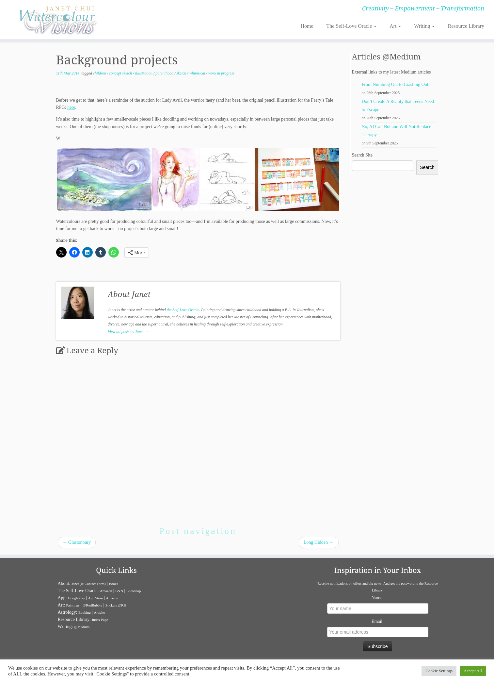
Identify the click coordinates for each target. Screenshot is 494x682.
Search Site (362, 155)
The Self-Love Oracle (351, 26)
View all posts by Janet (128, 331)
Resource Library (466, 26)
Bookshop (133, 591)
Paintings (73, 605)
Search (427, 167)
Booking (84, 612)
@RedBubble (92, 605)
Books (113, 584)
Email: (378, 621)
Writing (424, 26)
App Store (95, 598)
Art (395, 26)
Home (306, 26)
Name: (378, 597)
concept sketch (121, 73)
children (100, 73)
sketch (181, 73)
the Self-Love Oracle (183, 310)
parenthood (164, 73)
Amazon (106, 591)
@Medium (81, 627)
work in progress (221, 73)
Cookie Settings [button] (439, 670)
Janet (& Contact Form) (89, 584)
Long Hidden (319, 542)
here (71, 107)
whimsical (197, 73)
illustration (144, 73)
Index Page (100, 620)
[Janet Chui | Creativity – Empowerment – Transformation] (57, 19)
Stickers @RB (115, 605)
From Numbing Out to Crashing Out (395, 84)
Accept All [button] (473, 670)
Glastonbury (77, 542)
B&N (119, 591)
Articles (99, 612)
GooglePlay (76, 598)
